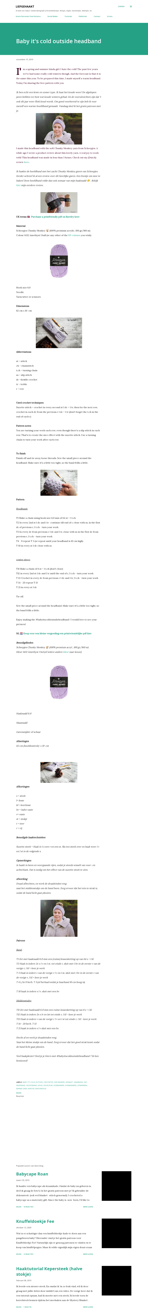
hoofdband (31, 1085)
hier (18, 185)
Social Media (52, 16)
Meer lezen (88, 1207)
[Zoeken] (121, 6)
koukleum (47, 1085)
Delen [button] (18, 1093)
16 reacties (28, 1207)
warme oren (21, 1088)
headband (20, 1085)
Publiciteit (83, 16)
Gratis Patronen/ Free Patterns (28, 16)
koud (40, 1085)
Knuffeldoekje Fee (35, 1221)
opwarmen (82, 1085)
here (26, 162)
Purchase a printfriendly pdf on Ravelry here (55, 216)
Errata (109, 16)
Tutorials (68, 16)
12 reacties (28, 1254)
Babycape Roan (32, 1174)
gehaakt (69, 1082)
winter (31, 1088)
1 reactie (27, 1307)
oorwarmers (71, 1085)
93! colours (74, 235)
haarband (78, 1082)
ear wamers (59, 1082)
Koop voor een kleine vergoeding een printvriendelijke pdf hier (57, 633)
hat (85, 1082)
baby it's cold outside (33, 1082)
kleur (66, 651)
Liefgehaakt (25, 6)
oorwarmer (58, 1085)
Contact (97, 16)
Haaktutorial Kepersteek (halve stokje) (49, 1271)
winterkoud (40, 1088)
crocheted (48, 1082)
